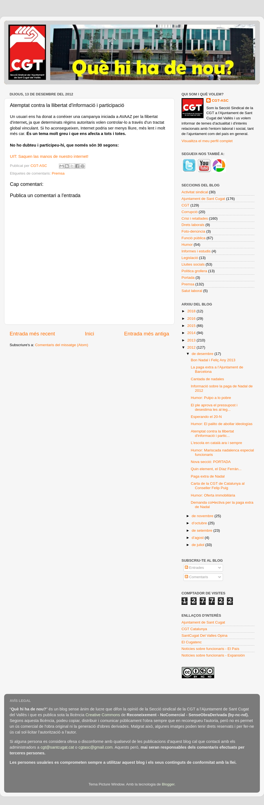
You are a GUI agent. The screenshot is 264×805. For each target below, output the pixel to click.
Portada (188, 277)
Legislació (190, 258)
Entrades (194, 568)
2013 (192, 340)
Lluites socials (193, 264)
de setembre (202, 530)
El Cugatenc (192, 642)
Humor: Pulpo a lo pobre (211, 398)
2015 (192, 326)
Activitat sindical (195, 192)
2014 (192, 333)
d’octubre (200, 523)
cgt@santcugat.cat (57, 747)
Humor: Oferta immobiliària (213, 495)
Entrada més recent (32, 334)
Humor (187, 244)
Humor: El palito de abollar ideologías (221, 424)
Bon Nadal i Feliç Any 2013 (213, 360)
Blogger (168, 784)
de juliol (198, 545)
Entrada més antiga (146, 334)
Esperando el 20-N (206, 417)
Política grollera (194, 271)
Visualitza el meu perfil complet (207, 141)
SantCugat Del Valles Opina (204, 635)
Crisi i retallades (195, 218)
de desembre (203, 354)
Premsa (58, 173)
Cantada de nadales (207, 379)
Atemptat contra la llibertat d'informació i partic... (212, 433)
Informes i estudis (196, 251)
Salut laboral (192, 291)
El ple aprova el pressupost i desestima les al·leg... (214, 407)
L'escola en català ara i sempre (216, 443)
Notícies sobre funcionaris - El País (210, 649)
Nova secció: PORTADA (211, 462)
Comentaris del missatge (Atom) (61, 345)
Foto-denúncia (193, 231)
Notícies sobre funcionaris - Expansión (213, 655)
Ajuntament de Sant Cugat (203, 199)
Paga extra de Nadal (208, 476)
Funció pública (193, 238)
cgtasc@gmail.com (95, 747)
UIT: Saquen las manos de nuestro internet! (49, 156)
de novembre (203, 516)
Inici (89, 334)
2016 (192, 318)
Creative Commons (103, 715)
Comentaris (196, 577)
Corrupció (190, 212)
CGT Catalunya (194, 629)
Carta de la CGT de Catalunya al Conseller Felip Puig (218, 485)
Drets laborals (193, 225)
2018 (192, 311)
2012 (192, 347)
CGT (185, 205)
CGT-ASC (220, 100)
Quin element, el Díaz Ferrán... (216, 469)
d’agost (198, 538)
